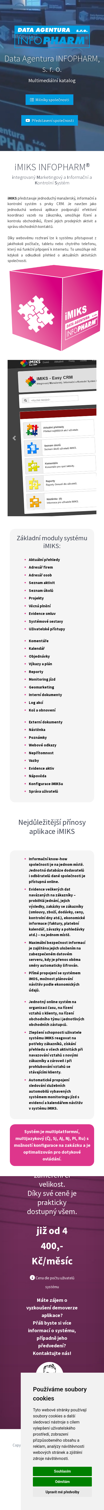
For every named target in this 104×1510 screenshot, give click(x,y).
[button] (14, 438)
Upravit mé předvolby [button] (62, 1492)
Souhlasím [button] (62, 1471)
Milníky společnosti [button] (49, 99)
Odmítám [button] (62, 1482)
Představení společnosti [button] (50, 120)
